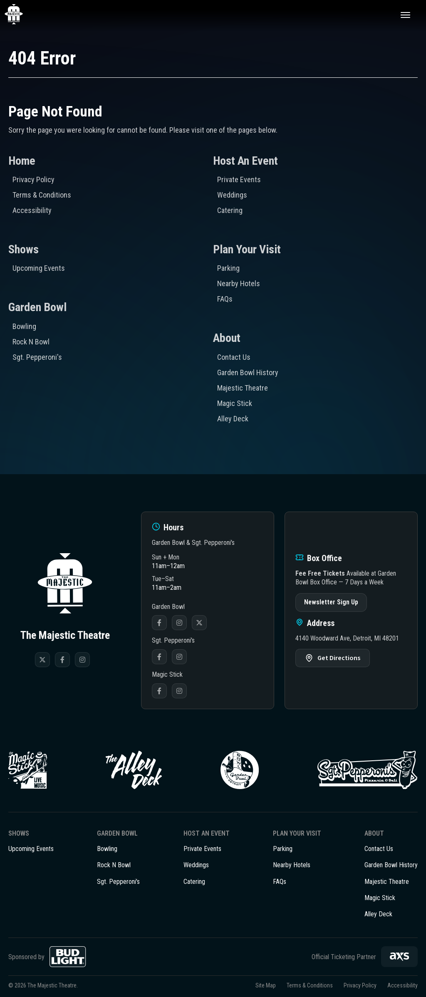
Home (21, 161)
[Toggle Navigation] (405, 14)
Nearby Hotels (238, 283)
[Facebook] (62, 659)
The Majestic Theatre (23, 14)
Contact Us (233, 357)
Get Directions (338, 658)
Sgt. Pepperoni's (37, 357)
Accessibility (32, 210)
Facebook (159, 622)
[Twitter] (42, 659)
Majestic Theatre (242, 387)
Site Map (265, 985)
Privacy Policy (33, 179)
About (226, 338)
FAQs (225, 298)
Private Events (239, 179)
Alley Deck (232, 418)
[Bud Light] (68, 956)
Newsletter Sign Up (331, 602)
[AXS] (399, 956)
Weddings (232, 194)
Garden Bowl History (247, 372)
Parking (228, 268)
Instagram (179, 622)
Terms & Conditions (41, 194)
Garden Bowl (37, 307)
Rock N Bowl (31, 341)
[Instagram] (82, 659)
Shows (23, 249)
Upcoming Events (38, 268)
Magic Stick (234, 403)
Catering (230, 210)
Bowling (24, 326)
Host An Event (245, 161)
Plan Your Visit (247, 249)
